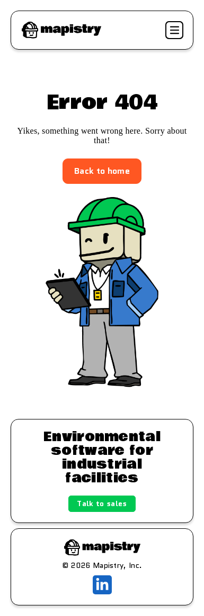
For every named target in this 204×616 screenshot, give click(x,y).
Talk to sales (102, 503)
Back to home (102, 171)
